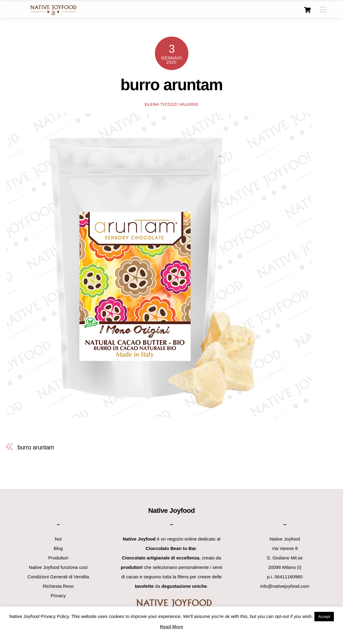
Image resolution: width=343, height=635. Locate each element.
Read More (171, 626)
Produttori (58, 557)
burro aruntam (172, 85)
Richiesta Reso (58, 586)
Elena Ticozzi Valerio (171, 104)
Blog (58, 548)
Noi (58, 538)
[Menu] (323, 10)
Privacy (58, 595)
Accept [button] (324, 616)
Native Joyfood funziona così (58, 567)
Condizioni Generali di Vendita (58, 576)
